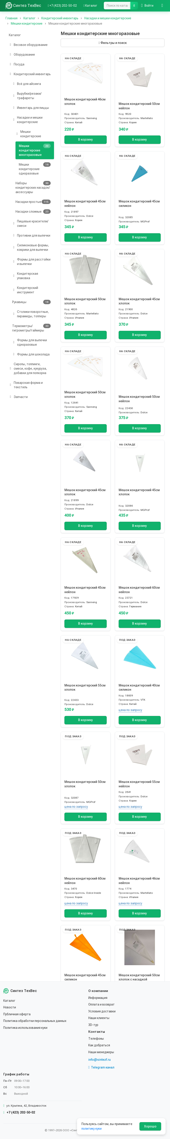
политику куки (91, 1128)
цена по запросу (130, 710)
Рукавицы (31, 302)
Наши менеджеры (101, 1052)
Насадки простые (33, 202)
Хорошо (150, 1126)
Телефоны (96, 1038)
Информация (97, 998)
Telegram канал (101, 1067)
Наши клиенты (98, 1018)
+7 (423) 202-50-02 (19, 1112)
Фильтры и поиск (113, 43)
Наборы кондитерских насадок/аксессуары (33, 187)
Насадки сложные (33, 211)
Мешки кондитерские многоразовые (35, 150)
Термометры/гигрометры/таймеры (31, 328)
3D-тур (93, 1025)
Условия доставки (102, 1011)
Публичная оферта (17, 1014)
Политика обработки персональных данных (34, 1021)
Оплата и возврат (101, 1004)
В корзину (85, 139)
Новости (9, 1007)
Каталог (15, 35)
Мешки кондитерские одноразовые (35, 168)
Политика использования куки (25, 1027)
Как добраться (99, 1045)
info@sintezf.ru (99, 1059)
